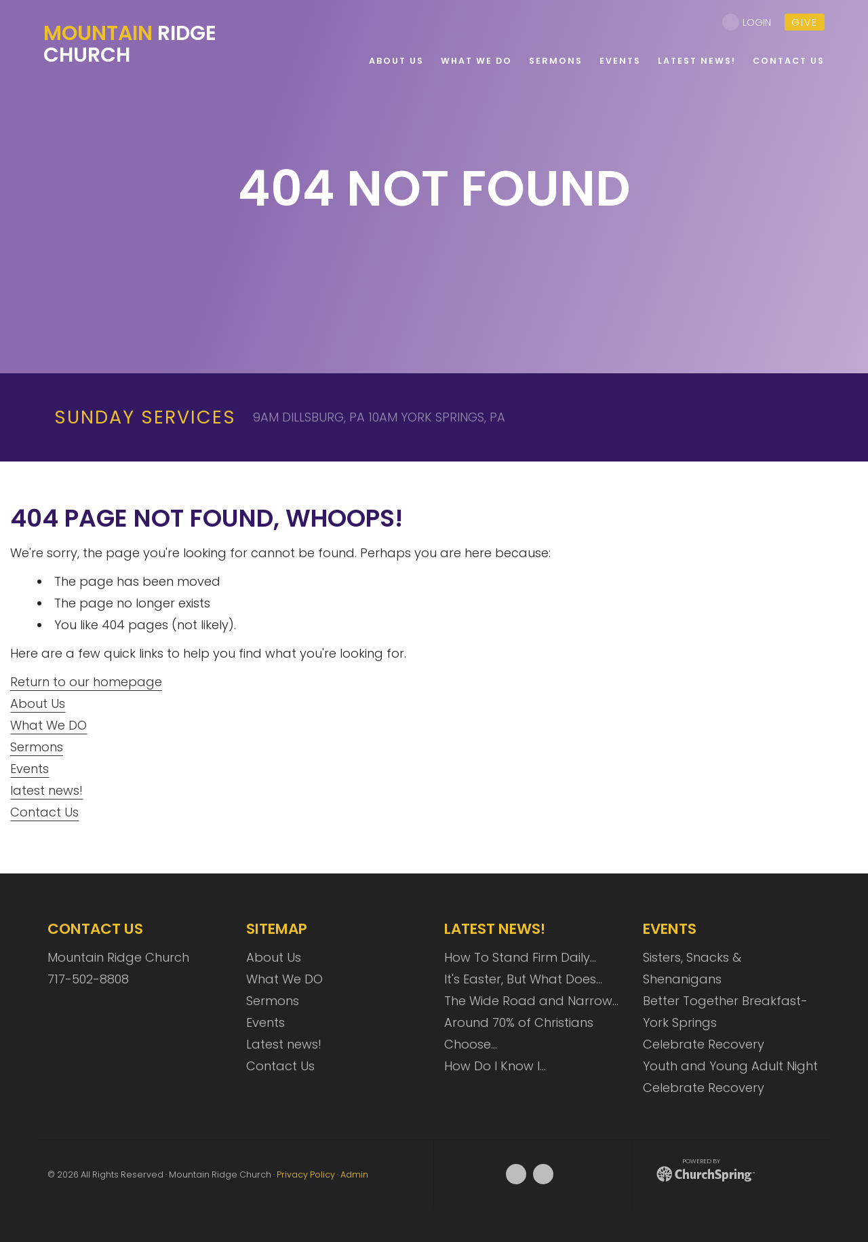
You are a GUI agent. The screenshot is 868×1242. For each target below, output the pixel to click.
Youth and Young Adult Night (730, 1065)
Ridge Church (129, 44)
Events (29, 768)
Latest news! (283, 1044)
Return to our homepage (86, 681)
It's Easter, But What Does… (523, 979)
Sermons (36, 746)
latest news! (46, 790)
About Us (37, 703)
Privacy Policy (306, 1174)
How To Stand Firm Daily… (520, 957)
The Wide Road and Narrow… (531, 1000)
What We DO (48, 725)
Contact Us (44, 812)
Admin (354, 1174)
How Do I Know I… (495, 1065)
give (804, 22)
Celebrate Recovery (703, 1044)
